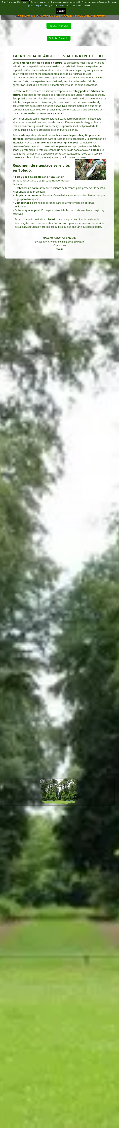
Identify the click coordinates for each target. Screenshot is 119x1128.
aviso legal (63, 3)
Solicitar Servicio (66, 38)
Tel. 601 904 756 (31, 26)
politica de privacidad (38, 3)
